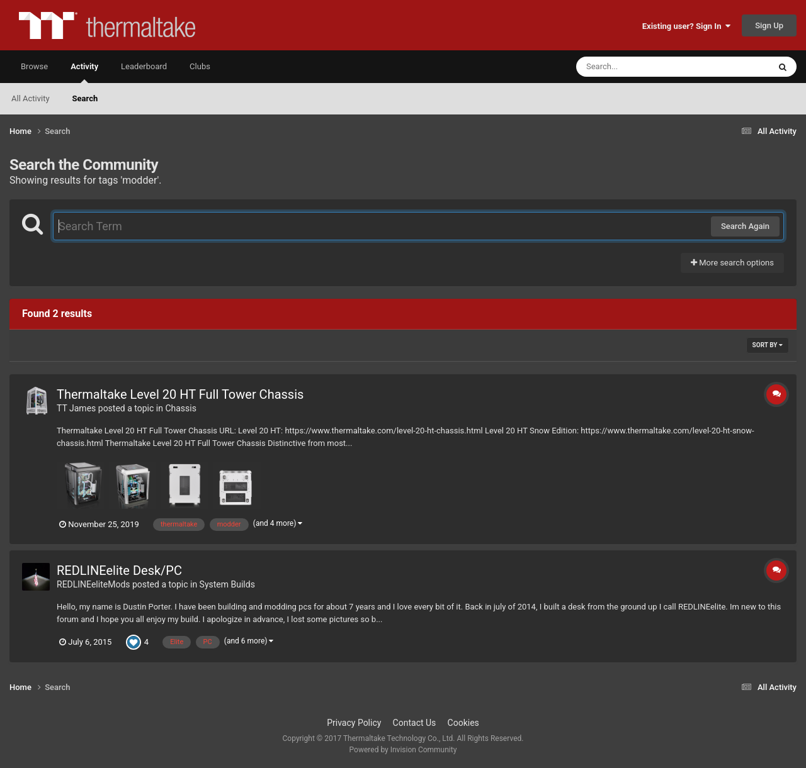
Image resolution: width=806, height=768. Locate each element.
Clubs (200, 66)
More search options (732, 262)
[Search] (641, 67)
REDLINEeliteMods (93, 584)
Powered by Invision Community (403, 749)
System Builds (227, 584)
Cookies (463, 723)
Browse (34, 66)
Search (85, 98)
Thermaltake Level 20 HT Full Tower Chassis (180, 394)
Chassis (180, 408)
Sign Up (769, 25)
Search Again (745, 226)
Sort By (767, 345)
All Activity (30, 98)
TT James (76, 408)
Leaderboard (144, 66)
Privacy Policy (354, 723)
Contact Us (414, 723)
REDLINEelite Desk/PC (119, 570)
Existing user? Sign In (686, 26)
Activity (84, 72)
